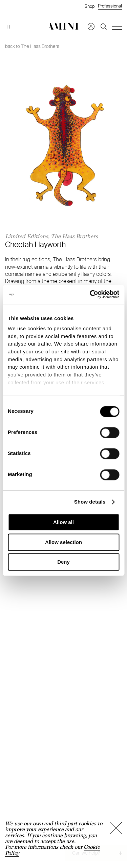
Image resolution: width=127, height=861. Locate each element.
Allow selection (63, 542)
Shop (89, 6)
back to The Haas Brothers (32, 46)
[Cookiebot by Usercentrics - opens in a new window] (90, 294)
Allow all (63, 522)
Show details (90, 502)
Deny (63, 562)
